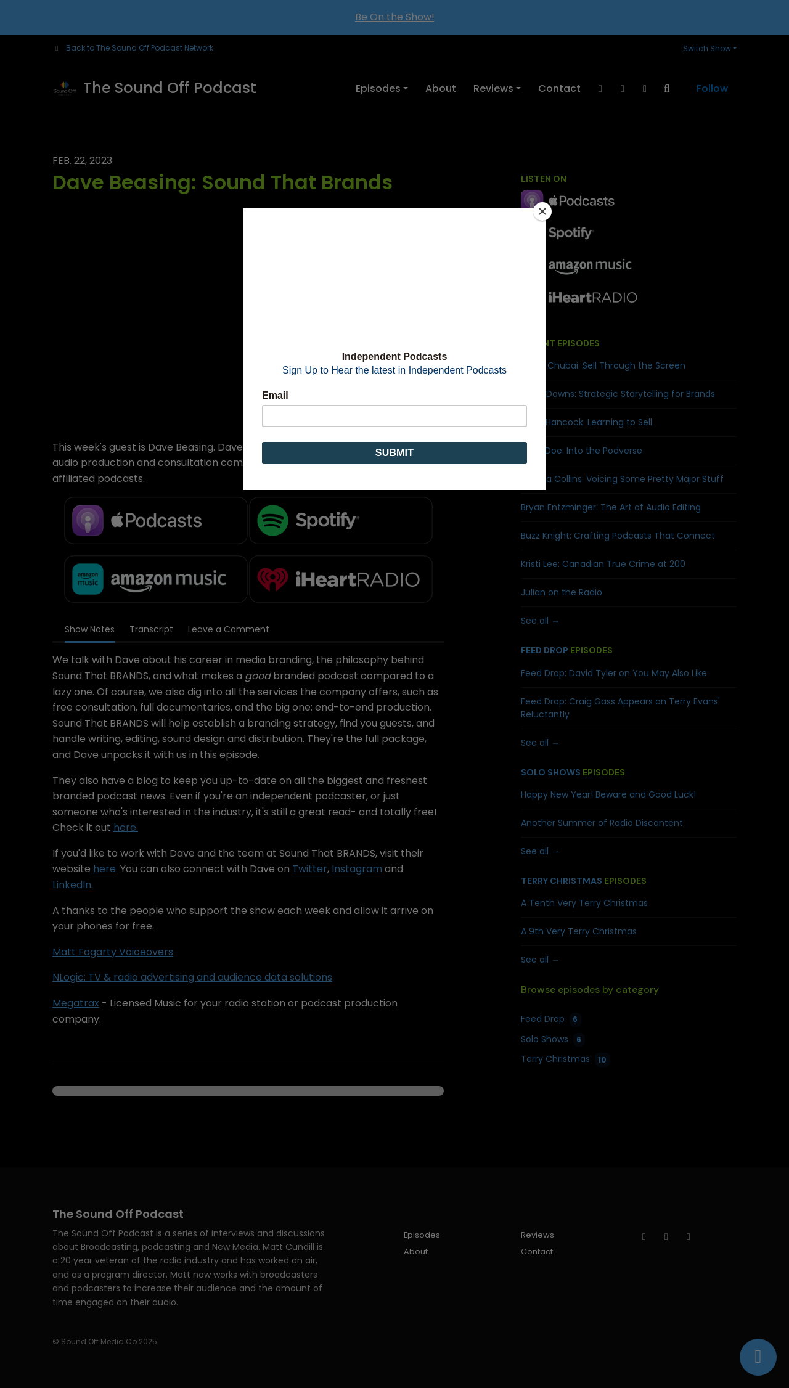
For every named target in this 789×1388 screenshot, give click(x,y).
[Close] (542, 211)
